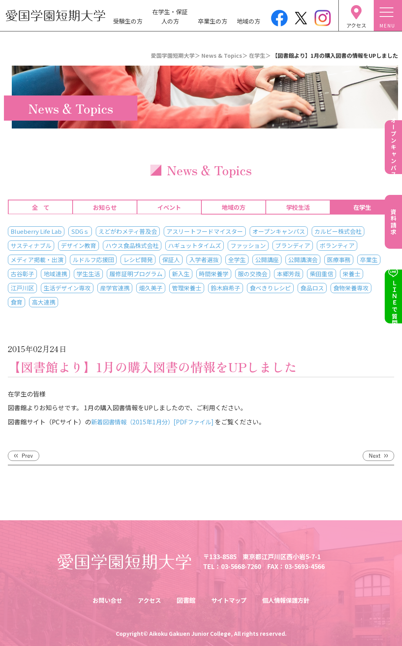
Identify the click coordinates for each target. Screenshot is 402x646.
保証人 (171, 259)
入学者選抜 (204, 259)
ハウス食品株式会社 (132, 245)
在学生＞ (260, 55)
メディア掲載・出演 (37, 259)
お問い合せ (104, 600)
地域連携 (55, 274)
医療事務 (339, 259)
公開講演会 (303, 259)
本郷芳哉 (288, 274)
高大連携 (43, 302)
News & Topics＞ (224, 55)
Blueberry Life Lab (36, 231)
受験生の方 (128, 21)
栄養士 (351, 274)
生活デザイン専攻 (67, 288)
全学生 (237, 259)
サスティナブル (31, 245)
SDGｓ (80, 231)
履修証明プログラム (136, 274)
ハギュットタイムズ (194, 245)
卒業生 (369, 259)
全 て (40, 207)
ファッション (248, 245)
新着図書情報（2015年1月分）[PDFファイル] (156, 421)
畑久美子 (151, 288)
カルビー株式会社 (338, 231)
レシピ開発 (138, 259)
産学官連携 (115, 288)
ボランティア (337, 245)
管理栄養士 (186, 288)
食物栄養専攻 (351, 288)
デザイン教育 (78, 245)
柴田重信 (321, 274)
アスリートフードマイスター (204, 231)
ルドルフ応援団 (93, 259)
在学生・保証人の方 (170, 16)
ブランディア (292, 245)
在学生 (362, 207)
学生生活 (88, 274)
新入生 (181, 274)
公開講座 (267, 259)
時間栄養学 (213, 274)
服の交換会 (252, 274)
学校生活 (298, 207)
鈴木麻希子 (225, 288)
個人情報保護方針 (289, 600)
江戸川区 (22, 288)
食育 (16, 302)
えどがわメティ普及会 (128, 231)
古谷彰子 (22, 274)
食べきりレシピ (270, 288)
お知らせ (104, 207)
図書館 (185, 600)
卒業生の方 (212, 21)
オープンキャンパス (278, 231)
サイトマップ (229, 600)
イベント (169, 207)
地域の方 (248, 21)
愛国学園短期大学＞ (175, 55)
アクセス (147, 600)
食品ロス (312, 288)
